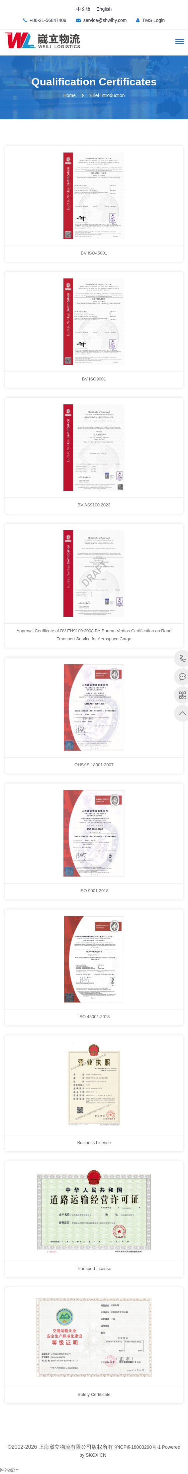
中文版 (83, 9)
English (104, 9)
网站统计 (9, 1470)
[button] (178, 41)
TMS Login (153, 20)
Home (69, 95)
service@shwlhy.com (105, 20)
